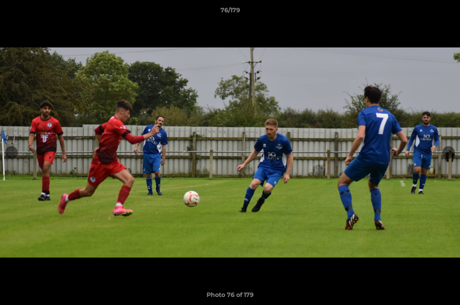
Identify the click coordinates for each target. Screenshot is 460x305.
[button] (445, 12)
